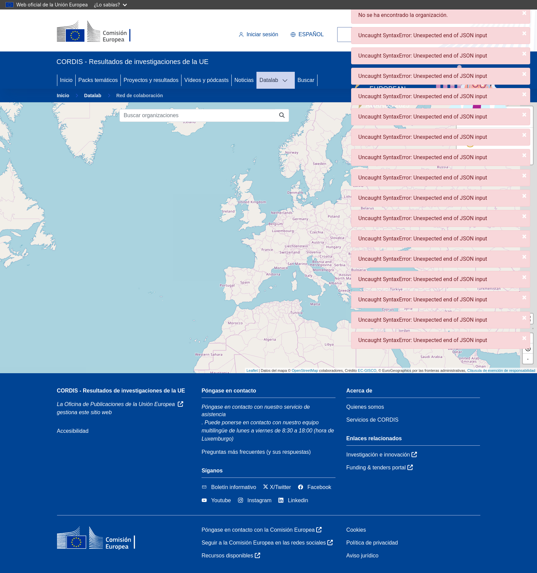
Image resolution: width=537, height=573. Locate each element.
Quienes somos (365, 407)
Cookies (356, 530)
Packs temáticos (98, 80)
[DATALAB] (287, 80)
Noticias (244, 80)
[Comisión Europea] (103, 31)
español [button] (307, 34)
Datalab (269, 80)
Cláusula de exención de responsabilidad (501, 370)
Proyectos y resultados (150, 80)
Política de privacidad (372, 543)
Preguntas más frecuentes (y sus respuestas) (256, 452)
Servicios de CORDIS (372, 420)
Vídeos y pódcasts (206, 80)
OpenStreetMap (305, 370)
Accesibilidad (73, 431)
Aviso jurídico (362, 555)
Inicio (66, 80)
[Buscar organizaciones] (197, 115)
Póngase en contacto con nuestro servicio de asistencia (256, 410)
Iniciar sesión (258, 34)
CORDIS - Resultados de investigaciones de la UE (121, 391)
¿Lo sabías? (110, 4)
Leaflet (252, 370)
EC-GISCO (367, 370)
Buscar (306, 80)
